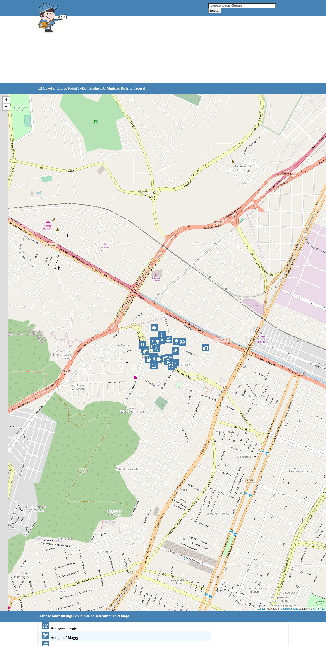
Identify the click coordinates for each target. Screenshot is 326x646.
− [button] (6, 107)
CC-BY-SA (319, 608)
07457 (82, 88)
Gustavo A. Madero (104, 88)
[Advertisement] (151, 50)
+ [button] (6, 100)
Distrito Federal (133, 88)
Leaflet (261, 608)
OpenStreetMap (289, 608)
